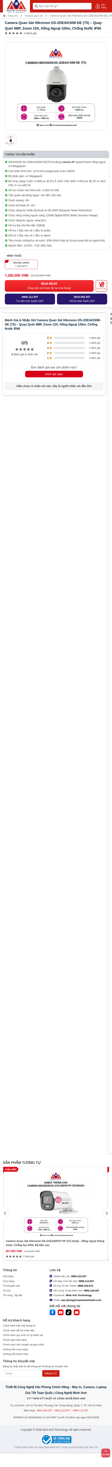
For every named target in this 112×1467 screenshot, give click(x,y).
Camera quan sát (34, 15)
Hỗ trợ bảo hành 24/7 (82, 299)
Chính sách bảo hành (15, 1339)
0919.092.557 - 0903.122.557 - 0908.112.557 (62, 1410)
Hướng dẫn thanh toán (15, 1354)
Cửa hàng (8, 1281)
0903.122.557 (79, 1276)
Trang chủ (10, 15)
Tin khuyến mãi (11, 1285)
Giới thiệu (8, 1276)
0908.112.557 (86, 1281)
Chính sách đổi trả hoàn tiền (18, 1330)
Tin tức (7, 1290)
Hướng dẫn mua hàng (15, 1349)
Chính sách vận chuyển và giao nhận (23, 1344)
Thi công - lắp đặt (12, 1295)
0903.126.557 (91, 1290)
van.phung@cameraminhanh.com (81, 1300)
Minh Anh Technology (79, 1295)
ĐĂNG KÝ (51, 1373)
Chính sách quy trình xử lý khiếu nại (23, 1335)
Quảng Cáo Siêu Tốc (87, 1447)
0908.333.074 (85, 1285)
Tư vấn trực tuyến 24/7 (30, 299)
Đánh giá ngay (54, 374)
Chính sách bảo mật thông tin (19, 1325)
